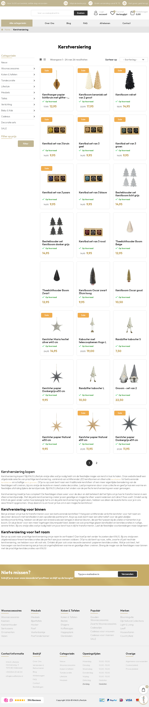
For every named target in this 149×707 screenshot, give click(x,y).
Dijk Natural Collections (132, 620)
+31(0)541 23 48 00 (14, 672)
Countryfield (126, 635)
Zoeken (80, 13)
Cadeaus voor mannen (102, 635)
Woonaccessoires (10, 68)
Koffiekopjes (67, 628)
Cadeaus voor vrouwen (102, 631)
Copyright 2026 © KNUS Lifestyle (71, 700)
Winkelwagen (39, 675)
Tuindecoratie (8, 80)
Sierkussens (7, 628)
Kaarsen (5, 620)
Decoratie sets (8, 122)
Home (8, 29)
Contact (126, 23)
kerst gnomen (31, 482)
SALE (4, 128)
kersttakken (116, 479)
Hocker (35, 624)
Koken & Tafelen (69, 617)
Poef (33, 628)
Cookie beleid (132, 665)
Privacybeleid (132, 669)
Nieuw (4, 62)
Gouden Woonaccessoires (99, 618)
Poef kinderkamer (40, 635)
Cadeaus (5, 116)
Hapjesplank (67, 632)
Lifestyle (5, 86)
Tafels (4, 98)
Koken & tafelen (9, 74)
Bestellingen (38, 687)
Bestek (64, 620)
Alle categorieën (17, 23)
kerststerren (6, 482)
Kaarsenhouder (9, 624)
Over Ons (49, 23)
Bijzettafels (36, 620)
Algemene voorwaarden (137, 661)
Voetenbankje (38, 632)
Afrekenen (105, 23)
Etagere (65, 624)
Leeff (123, 628)
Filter (25, 143)
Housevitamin (127, 632)
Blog (69, 23)
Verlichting (6, 104)
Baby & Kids (7, 110)
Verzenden (127, 574)
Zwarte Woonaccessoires (103, 623)
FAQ (85, 23)
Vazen (4, 635)
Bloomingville (127, 617)
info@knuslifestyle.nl (14, 676)
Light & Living (126, 624)
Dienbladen (67, 635)
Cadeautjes (96, 627)
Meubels (5, 92)
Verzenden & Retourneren (38, 666)
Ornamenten (8, 632)
